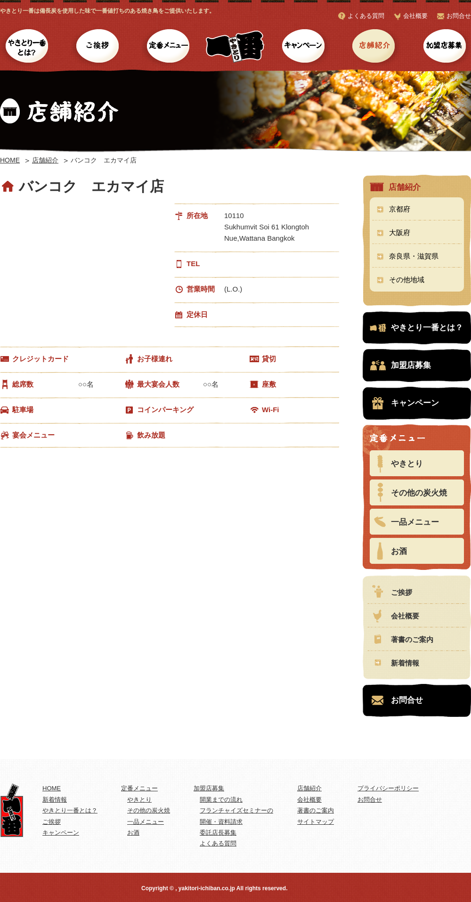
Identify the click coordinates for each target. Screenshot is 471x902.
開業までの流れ (221, 799)
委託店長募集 (218, 832)
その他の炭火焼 (419, 492)
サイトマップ (315, 821)
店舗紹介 (373, 47)
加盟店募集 (444, 47)
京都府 (399, 209)
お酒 (399, 551)
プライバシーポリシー (388, 788)
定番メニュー (168, 47)
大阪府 (399, 232)
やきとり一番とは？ (27, 47)
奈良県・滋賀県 (414, 256)
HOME (10, 160)
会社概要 (415, 15)
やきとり (407, 463)
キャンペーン (303, 47)
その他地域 (406, 280)
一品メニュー (415, 522)
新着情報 (405, 663)
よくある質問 (366, 15)
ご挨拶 (98, 47)
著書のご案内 (412, 639)
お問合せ (459, 15)
